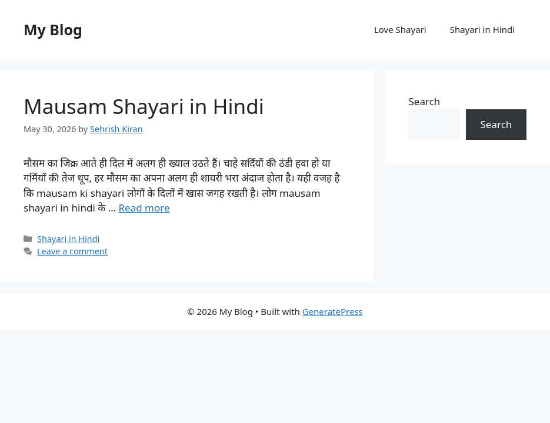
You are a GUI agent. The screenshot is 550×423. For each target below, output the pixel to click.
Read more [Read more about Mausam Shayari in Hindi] (144, 207)
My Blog (53, 29)
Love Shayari (400, 29)
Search (425, 101)
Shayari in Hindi (482, 29)
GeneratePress (332, 311)
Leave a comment (72, 251)
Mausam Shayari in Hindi (144, 106)
